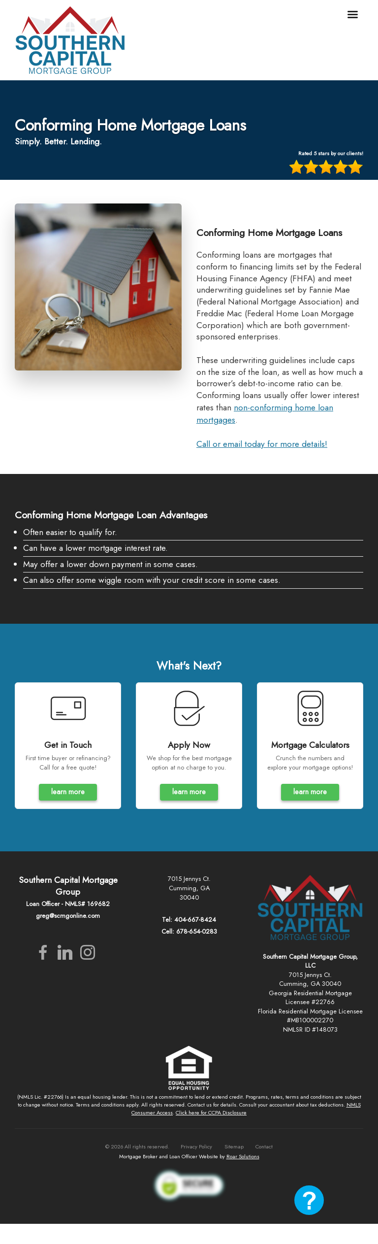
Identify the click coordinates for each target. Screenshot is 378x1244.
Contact (264, 1146)
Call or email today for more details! (261, 443)
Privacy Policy (196, 1146)
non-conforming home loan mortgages (264, 413)
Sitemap (234, 1146)
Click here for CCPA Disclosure (211, 1112)
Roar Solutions (242, 1156)
